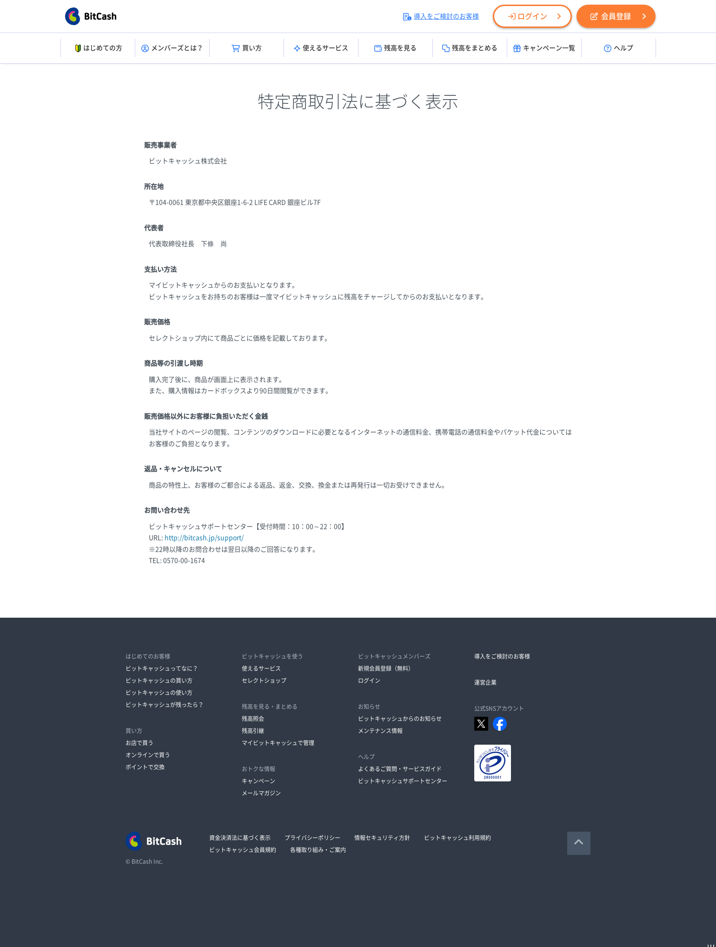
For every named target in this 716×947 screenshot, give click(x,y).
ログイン (527, 16)
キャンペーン (258, 781)
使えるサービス (321, 48)
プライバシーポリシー (312, 837)
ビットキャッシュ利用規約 (457, 837)
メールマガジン (261, 793)
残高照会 (253, 718)
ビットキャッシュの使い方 (159, 692)
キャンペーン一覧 (544, 48)
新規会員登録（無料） (386, 668)
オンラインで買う (148, 755)
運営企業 (485, 682)
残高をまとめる (469, 48)
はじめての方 (97, 48)
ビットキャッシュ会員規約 (242, 850)
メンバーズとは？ (172, 48)
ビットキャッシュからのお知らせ (400, 718)
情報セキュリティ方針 (382, 837)
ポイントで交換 (145, 767)
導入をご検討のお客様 (441, 16)
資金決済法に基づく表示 (240, 837)
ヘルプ (618, 48)
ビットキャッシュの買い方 (159, 680)
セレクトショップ (264, 680)
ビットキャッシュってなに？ (162, 668)
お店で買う (139, 743)
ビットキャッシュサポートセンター (402, 781)
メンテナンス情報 (380, 731)
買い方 (247, 48)
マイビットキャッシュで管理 (278, 743)
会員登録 (610, 16)
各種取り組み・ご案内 (318, 850)
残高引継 (253, 731)
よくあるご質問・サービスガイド (400, 769)
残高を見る (395, 48)
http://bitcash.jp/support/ (204, 537)
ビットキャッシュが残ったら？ (165, 704)
